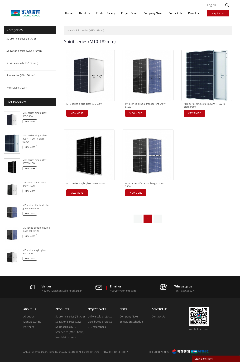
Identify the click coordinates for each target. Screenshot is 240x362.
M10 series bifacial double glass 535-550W (145, 185)
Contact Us (175, 13)
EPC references (96, 327)
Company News (153, 13)
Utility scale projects (99, 316)
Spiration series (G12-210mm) (24, 51)
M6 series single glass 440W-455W (34, 184)
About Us (84, 13)
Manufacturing (32, 321)
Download (194, 13)
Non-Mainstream (16, 87)
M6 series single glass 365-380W (34, 252)
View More (30, 121)
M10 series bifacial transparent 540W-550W (145, 105)
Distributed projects (99, 321)
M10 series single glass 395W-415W (35, 161)
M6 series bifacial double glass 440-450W (36, 207)
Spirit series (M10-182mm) (22, 63)
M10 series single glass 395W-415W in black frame (35, 138)
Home (68, 13)
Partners (28, 327)
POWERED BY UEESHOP (115, 351)
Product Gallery (105, 13)
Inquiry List (218, 13)
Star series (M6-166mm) (20, 75)
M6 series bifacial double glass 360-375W (36, 229)
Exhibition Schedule (132, 321)
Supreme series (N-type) (21, 38)
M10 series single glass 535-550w (35, 114)
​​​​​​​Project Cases (129, 13)
